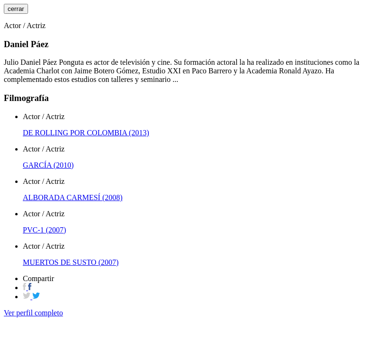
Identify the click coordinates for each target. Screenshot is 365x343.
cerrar (16, 8)
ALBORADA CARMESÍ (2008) (73, 197)
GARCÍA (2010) (48, 165)
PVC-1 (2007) (44, 230)
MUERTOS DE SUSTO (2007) (71, 262)
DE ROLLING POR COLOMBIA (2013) (86, 133)
